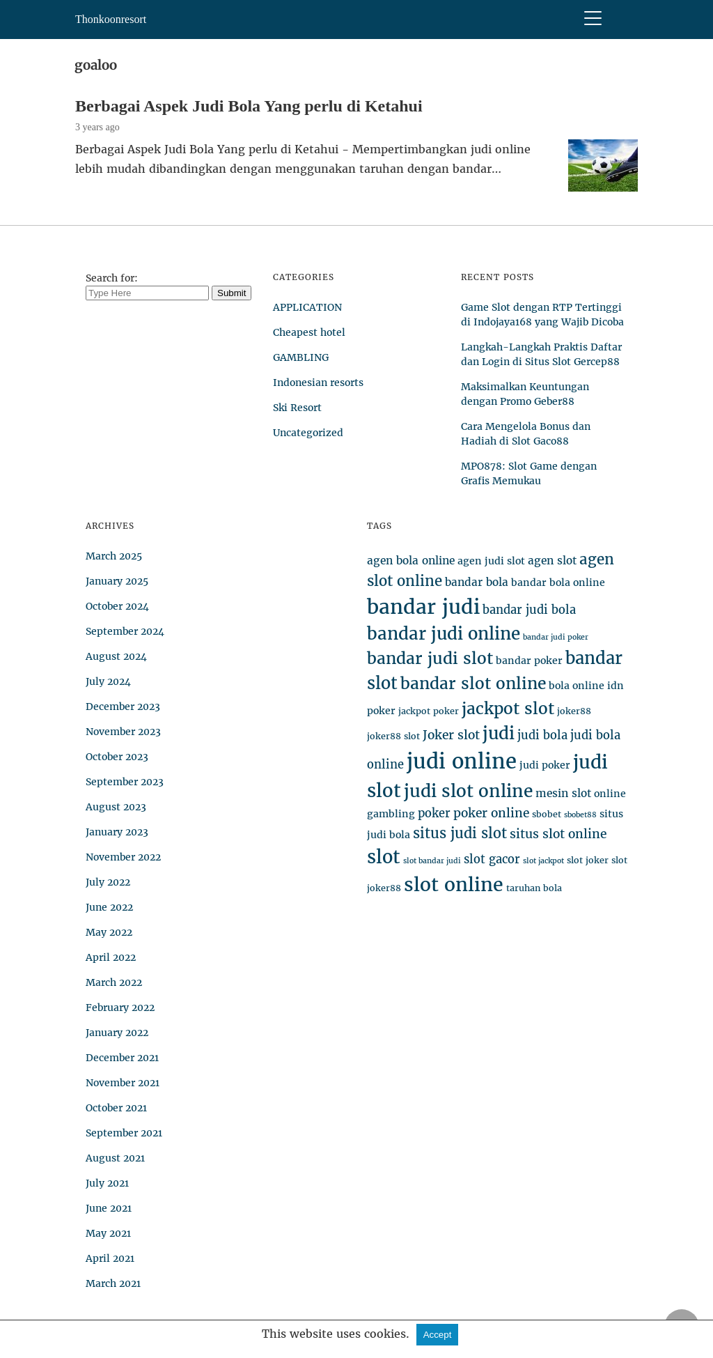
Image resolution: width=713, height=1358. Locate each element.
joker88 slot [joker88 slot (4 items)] (393, 736)
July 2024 (108, 681)
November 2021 (122, 1083)
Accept (437, 1334)
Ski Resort (297, 407)
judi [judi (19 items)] (499, 733)
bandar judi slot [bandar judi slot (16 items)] (430, 658)
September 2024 (125, 631)
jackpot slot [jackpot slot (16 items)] (508, 708)
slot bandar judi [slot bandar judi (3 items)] (432, 860)
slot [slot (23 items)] (383, 857)
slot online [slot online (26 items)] (453, 884)
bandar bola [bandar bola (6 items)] (476, 582)
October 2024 (117, 606)
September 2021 (124, 1133)
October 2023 (117, 756)
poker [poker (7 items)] (434, 813)
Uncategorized (308, 432)
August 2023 (116, 807)
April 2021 (110, 1258)
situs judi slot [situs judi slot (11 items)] (460, 833)
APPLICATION (307, 307)
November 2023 (123, 731)
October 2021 (116, 1108)
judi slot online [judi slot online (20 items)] (468, 791)
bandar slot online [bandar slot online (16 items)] (473, 683)
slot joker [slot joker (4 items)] (588, 860)
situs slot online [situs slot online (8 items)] (558, 834)
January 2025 (117, 581)
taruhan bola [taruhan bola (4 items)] (534, 888)
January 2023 (117, 832)
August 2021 (115, 1158)
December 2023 (123, 706)
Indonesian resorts (318, 382)
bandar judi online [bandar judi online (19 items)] (443, 634)
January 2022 (117, 1032)
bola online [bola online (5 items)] (576, 685)
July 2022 (108, 882)
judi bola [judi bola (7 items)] (542, 735)
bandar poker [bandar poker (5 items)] (529, 660)
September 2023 (125, 782)
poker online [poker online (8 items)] (491, 813)
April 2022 (111, 957)
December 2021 (122, 1057)
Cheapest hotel (309, 332)
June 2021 (109, 1208)
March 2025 (114, 556)
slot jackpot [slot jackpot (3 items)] (543, 860)
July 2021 (107, 1183)
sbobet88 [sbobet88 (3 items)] (580, 814)
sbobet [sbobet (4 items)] (546, 814)
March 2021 (113, 1283)
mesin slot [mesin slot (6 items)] (563, 793)
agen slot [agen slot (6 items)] (552, 560)
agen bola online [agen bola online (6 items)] (411, 560)
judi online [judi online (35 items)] (462, 761)
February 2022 (120, 1007)
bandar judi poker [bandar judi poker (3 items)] (555, 637)
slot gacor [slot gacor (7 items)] (492, 859)
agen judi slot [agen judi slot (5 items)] (491, 561)
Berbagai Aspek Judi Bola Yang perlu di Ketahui (249, 106)
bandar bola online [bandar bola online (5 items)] (558, 582)
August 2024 (116, 656)
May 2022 (109, 932)
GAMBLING (301, 357)
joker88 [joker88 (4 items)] (574, 711)
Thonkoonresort (110, 19)
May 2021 (108, 1233)
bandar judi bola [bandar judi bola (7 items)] (529, 610)
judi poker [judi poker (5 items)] (544, 765)
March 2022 (114, 982)
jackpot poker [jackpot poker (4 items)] (428, 711)
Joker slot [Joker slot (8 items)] (451, 735)
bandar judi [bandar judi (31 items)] (423, 606)
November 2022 (123, 857)
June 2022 (109, 907)
